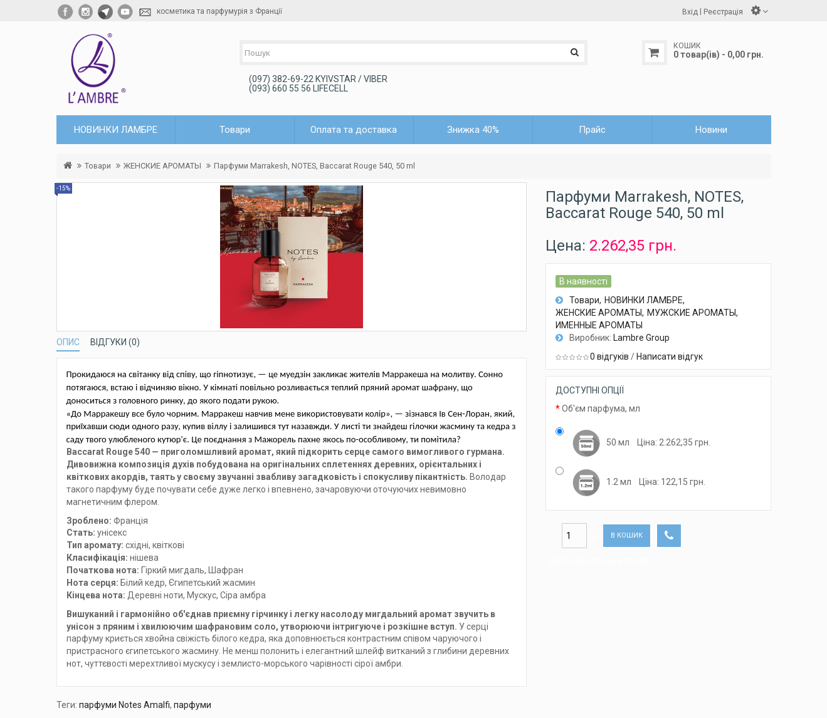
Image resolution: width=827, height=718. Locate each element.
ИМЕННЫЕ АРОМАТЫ (599, 325)
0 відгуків (609, 356)
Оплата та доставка (353, 129)
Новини (711, 129)
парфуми (192, 705)
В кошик (627, 535)
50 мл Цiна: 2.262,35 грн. (633, 443)
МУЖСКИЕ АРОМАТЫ (691, 313)
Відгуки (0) (115, 342)
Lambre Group (641, 338)
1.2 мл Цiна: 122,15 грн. (630, 482)
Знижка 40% (473, 129)
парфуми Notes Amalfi (124, 705)
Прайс (592, 129)
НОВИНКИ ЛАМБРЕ (643, 300)
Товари (98, 165)
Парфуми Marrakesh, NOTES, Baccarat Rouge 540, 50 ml (314, 165)
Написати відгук (669, 356)
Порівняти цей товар (605, 561)
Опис (68, 342)
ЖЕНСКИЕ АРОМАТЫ (162, 165)
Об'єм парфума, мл (601, 408)
